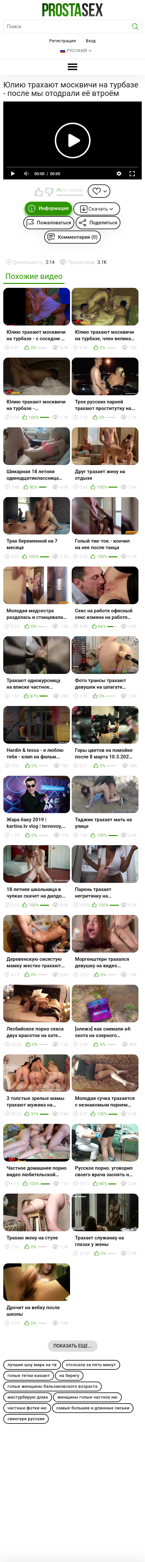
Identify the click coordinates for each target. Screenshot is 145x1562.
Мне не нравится (49, 192)
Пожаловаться (54, 223)
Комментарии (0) (78, 237)
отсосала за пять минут (91, 1364)
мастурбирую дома (28, 1397)
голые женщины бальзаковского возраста (53, 1386)
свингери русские (26, 1418)
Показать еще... (72, 1345)
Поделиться (103, 223)
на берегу (69, 1375)
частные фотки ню (27, 1407)
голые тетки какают (29, 1375)
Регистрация (62, 40)
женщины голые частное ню (87, 1397)
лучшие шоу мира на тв (32, 1364)
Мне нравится (39, 192)
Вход (91, 40)
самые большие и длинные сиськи (92, 1407)
